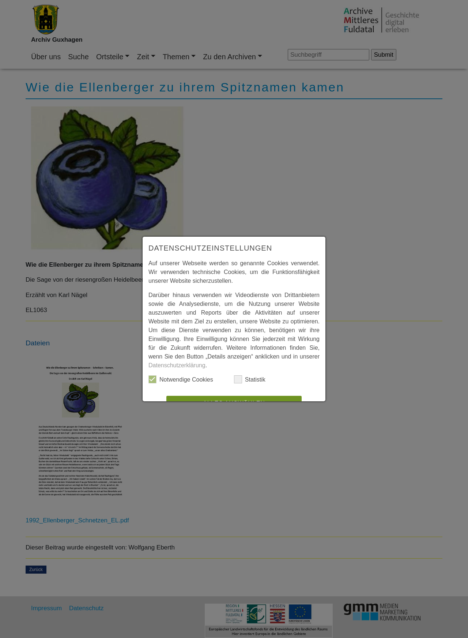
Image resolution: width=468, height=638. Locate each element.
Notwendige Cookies (180, 379)
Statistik (249, 379)
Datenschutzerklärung (176, 365)
